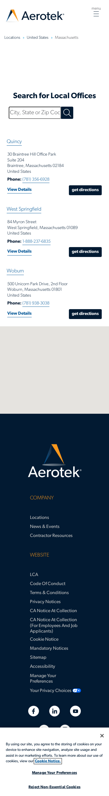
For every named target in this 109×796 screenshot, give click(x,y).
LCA (34, 575)
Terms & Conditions (49, 593)
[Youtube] (75, 711)
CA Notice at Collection (53, 611)
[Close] (102, 735)
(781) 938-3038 (35, 303)
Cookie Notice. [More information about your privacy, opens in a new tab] (48, 761)
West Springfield (24, 209)
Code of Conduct (47, 584)
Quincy (14, 142)
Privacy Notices (45, 602)
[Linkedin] (54, 711)
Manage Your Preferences (43, 679)
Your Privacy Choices (51, 690)
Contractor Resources (51, 535)
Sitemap (38, 657)
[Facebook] (33, 711)
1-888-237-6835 (36, 241)
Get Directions (85, 190)
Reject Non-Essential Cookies (54, 787)
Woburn (15, 271)
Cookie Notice (44, 639)
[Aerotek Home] (54, 461)
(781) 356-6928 (35, 179)
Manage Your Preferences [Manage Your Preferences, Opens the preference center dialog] (54, 773)
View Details (19, 190)
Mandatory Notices (49, 648)
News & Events (45, 526)
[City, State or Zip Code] (35, 113)
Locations (39, 517)
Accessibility (42, 666)
